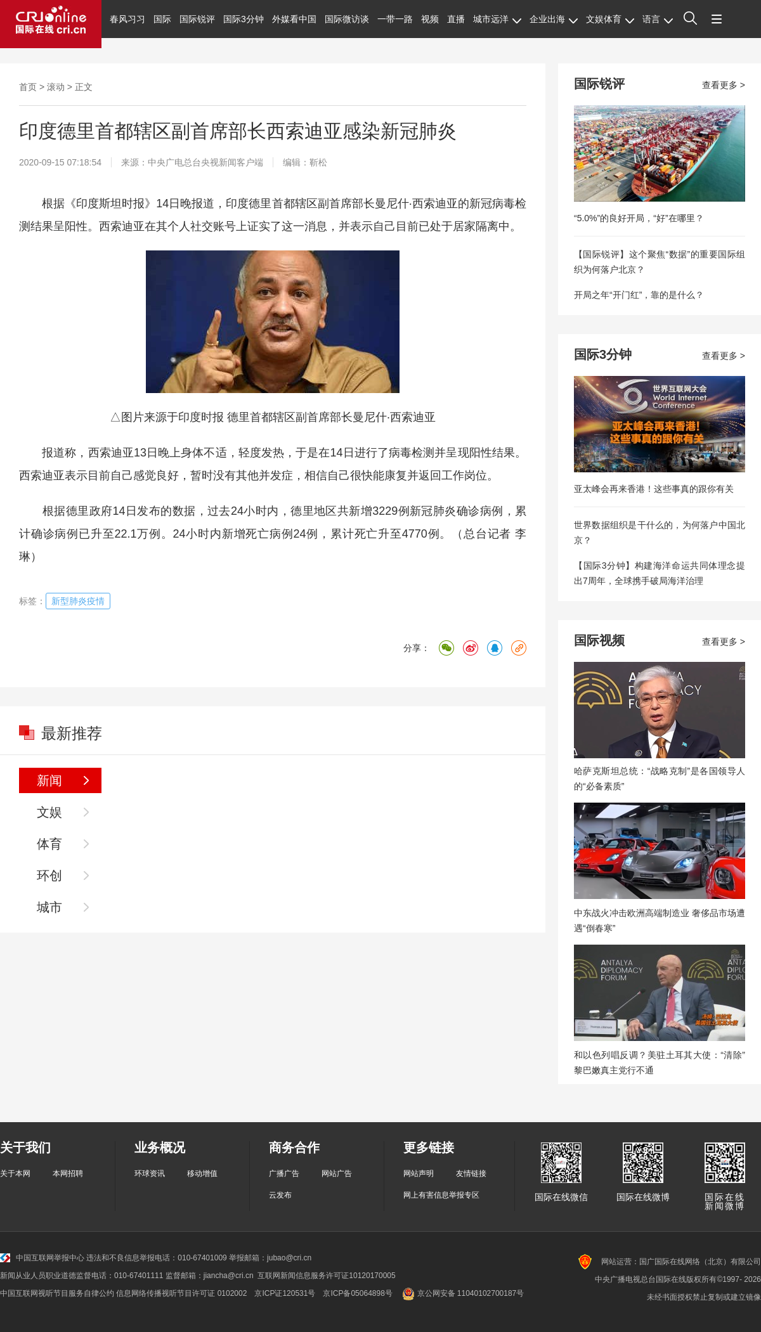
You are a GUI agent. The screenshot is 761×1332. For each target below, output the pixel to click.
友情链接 (471, 1173)
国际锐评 (197, 19)
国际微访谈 (347, 19)
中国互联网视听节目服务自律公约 (57, 1293)
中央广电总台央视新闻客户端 (205, 162)
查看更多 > (723, 85)
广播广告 (284, 1173)
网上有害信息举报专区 (441, 1195)
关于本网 (15, 1173)
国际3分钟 (243, 19)
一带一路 (395, 19)
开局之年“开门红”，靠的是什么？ (639, 295)
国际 (162, 19)
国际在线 (50, 24)
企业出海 (554, 19)
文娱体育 (610, 19)
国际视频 (599, 640)
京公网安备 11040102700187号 (462, 1293)
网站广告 (337, 1173)
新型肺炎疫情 (78, 601)
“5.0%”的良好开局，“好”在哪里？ (639, 218)
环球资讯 (149, 1173)
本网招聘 (68, 1173)
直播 (456, 19)
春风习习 (127, 19)
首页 (28, 87)
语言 (657, 19)
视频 (430, 19)
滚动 (56, 87)
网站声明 (418, 1173)
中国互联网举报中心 (42, 1257)
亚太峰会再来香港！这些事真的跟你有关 (654, 489)
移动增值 (202, 1173)
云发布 (280, 1195)
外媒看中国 (294, 19)
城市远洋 (497, 19)
